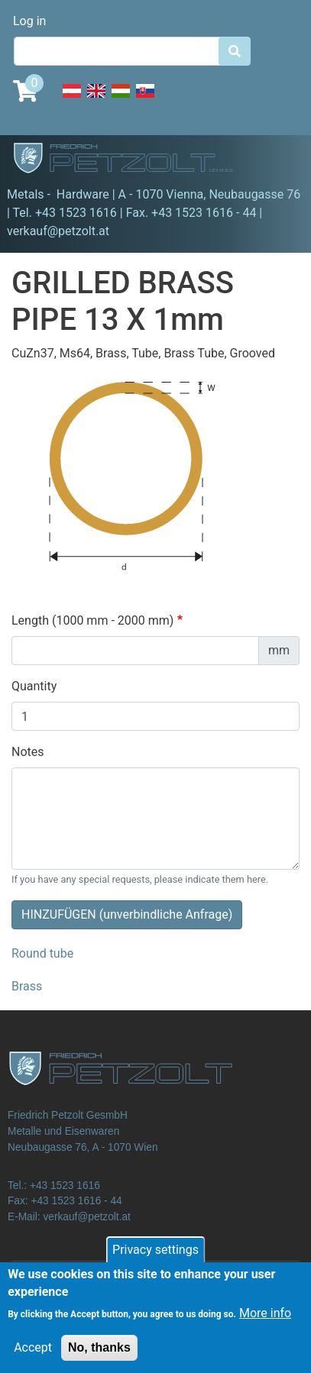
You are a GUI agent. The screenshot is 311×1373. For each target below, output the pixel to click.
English (96, 99)
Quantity (34, 686)
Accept (33, 1357)
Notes (27, 752)
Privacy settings (155, 1259)
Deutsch (72, 99)
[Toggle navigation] (277, 160)
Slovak (145, 99)
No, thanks (99, 1357)
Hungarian (121, 99)
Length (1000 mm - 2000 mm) (92, 620)
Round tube (42, 953)
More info (265, 1323)
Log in (29, 21)
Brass (26, 986)
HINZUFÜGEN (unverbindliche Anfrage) (126, 914)
